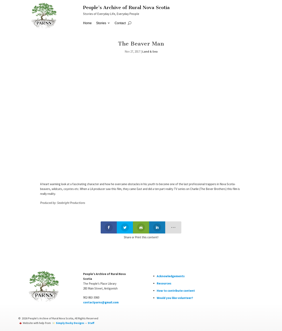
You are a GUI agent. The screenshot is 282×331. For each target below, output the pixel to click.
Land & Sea (150, 51)
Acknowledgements (171, 276)
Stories (101, 23)
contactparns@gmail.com (101, 302)
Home (87, 23)
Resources (164, 283)
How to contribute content (176, 291)
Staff (91, 323)
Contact (120, 23)
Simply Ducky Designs (70, 323)
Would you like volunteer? (175, 298)
